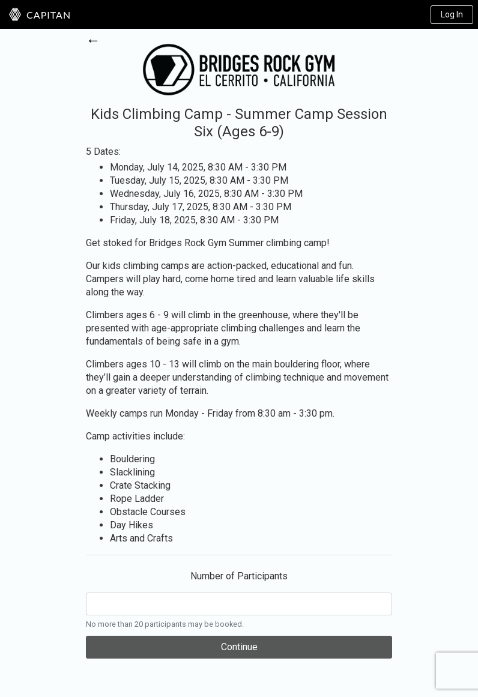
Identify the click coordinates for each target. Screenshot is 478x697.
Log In (452, 14)
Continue (239, 647)
